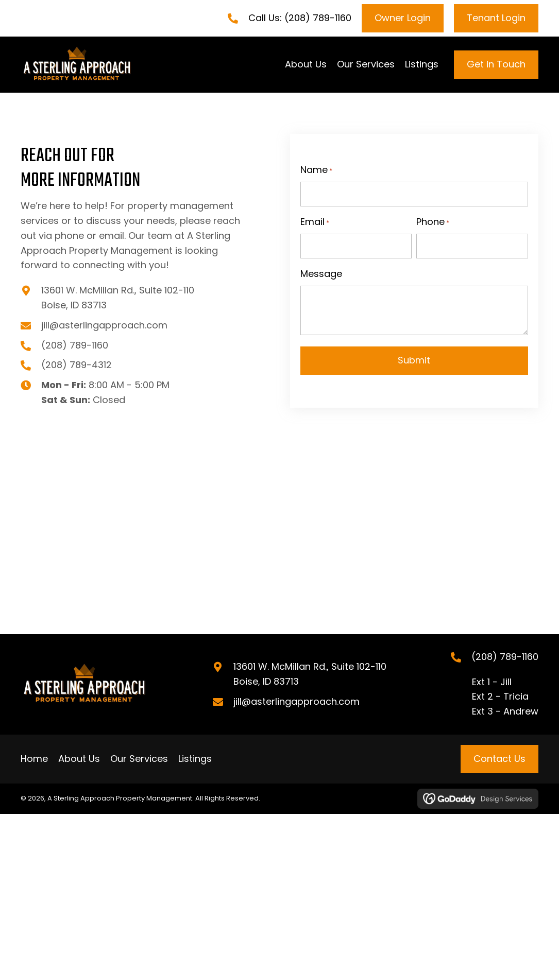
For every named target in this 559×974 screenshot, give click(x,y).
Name (316, 170)
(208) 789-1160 (317, 17)
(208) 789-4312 (76, 365)
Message (321, 273)
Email (314, 222)
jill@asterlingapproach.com (104, 325)
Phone (432, 222)
